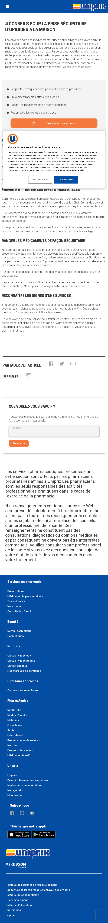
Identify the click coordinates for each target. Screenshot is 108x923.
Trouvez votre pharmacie (61, 123)
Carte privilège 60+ (19, 655)
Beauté (12, 622)
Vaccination (14, 606)
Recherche (14, 710)
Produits (14, 646)
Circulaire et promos (22, 681)
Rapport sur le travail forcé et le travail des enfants (38, 890)
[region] (54, 160)
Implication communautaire (24, 785)
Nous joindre (15, 790)
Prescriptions (15, 591)
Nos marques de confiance (24, 670)
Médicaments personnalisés (25, 596)
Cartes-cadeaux (17, 665)
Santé (11, 730)
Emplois (12, 775)
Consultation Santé (19, 611)
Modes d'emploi (17, 715)
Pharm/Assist (17, 701)
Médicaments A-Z (18, 755)
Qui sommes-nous (17, 900)
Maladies (13, 720)
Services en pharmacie (24, 582)
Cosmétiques (15, 636)
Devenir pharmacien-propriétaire (28, 780)
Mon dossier (15, 795)
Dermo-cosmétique (19, 631)
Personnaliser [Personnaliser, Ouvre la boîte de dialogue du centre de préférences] (40, 179)
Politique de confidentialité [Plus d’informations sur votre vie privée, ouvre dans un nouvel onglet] (71, 170)
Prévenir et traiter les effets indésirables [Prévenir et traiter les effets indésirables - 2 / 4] (35, 97)
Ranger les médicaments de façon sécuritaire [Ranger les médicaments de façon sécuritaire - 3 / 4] (39, 105)
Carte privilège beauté (21, 660)
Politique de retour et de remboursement (31, 884)
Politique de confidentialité (22, 895)
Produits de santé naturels (24, 740)
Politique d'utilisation (19, 905)
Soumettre (19, 443)
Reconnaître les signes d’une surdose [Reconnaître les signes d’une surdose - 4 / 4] (33, 112)
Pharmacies (13, 910)
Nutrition (12, 745)
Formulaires (14, 725)
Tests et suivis (16, 601)
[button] (51, 364)
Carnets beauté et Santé (22, 690)
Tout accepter (65, 179)
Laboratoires (15, 735)
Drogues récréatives (20, 750)
